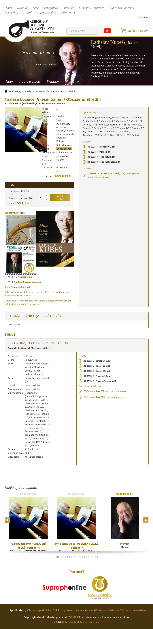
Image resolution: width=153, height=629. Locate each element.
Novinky (22, 8)
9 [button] (92, 557)
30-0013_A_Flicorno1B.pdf (101, 156)
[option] (29, 520)
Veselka (69, 8)
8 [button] (88, 557)
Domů (11, 91)
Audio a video (30, 81)
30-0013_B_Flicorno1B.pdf (97, 375)
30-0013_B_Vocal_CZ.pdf (96, 365)
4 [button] (71, 557)
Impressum (67, 610)
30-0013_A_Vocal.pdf (98, 151)
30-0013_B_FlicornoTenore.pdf (99, 381)
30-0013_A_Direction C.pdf (101, 146)
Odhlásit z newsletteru (133, 610)
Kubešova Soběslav (122, 8)
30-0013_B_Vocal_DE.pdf (96, 370)
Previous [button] (8, 520)
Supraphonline (46, 12)
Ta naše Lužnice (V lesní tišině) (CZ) (113, 175)
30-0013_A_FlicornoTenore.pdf (103, 161)
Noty (9, 81)
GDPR (56, 610)
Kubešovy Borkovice (91, 8)
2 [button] (62, 557)
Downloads (68, 12)
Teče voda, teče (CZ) (105, 391)
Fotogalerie (51, 8)
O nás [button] (8, 8)
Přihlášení (143, 17)
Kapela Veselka (84, 610)
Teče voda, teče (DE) (105, 396)
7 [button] (83, 557)
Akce (36, 8)
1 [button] (58, 557)
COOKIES (73, 617)
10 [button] (96, 557)
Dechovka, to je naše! (18, 12)
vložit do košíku (60, 197)
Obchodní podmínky (39, 610)
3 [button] (66, 557)
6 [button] (79, 557)
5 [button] (75, 557)
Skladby (53, 81)
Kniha (70, 81)
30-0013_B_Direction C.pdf (97, 360)
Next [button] (146, 520)
